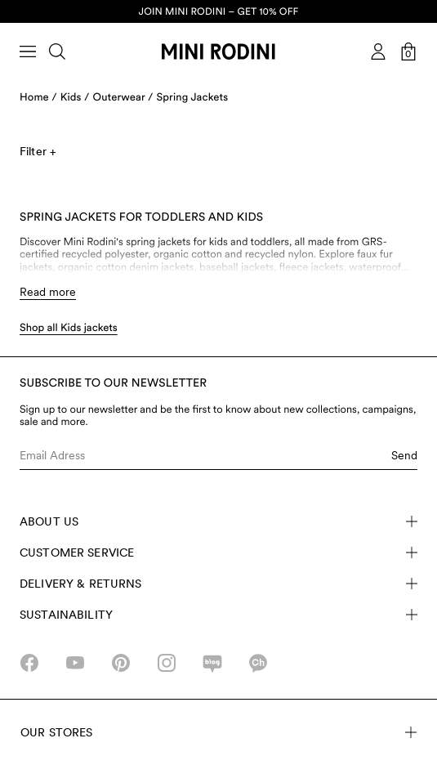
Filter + (38, 151)
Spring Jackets (193, 98)
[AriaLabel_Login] (378, 51)
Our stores (218, 732)
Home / (38, 98)
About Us (218, 521)
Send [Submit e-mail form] (404, 455)
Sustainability (218, 614)
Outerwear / (123, 98)
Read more (48, 291)
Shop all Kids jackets (69, 328)
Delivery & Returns (218, 583)
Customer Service (218, 552)
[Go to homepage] (218, 51)
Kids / (75, 98)
